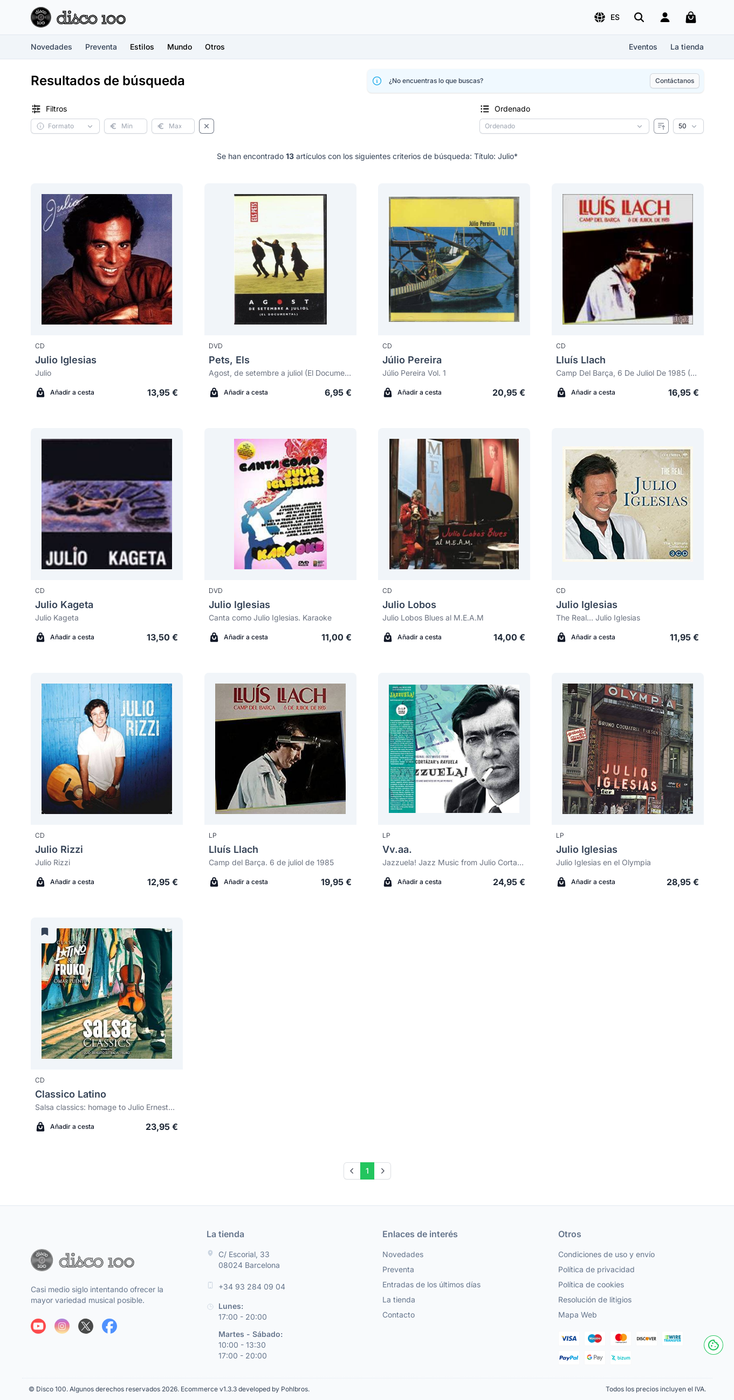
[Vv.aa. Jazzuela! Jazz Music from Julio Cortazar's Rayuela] (454, 749)
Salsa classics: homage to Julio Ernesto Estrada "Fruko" (107, 1107)
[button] (606, 17)
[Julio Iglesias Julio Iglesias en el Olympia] (628, 749)
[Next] (382, 1171)
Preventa (101, 46)
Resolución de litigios (595, 1299)
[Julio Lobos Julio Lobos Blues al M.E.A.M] (454, 504)
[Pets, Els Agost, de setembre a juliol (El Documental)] (280, 259)
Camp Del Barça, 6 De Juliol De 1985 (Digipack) (627, 372)
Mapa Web (577, 1314)
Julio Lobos (409, 604)
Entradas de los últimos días (431, 1284)
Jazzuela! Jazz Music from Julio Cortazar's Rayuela (454, 862)
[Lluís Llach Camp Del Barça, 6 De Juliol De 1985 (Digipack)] (628, 259)
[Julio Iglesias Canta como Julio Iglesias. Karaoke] (280, 504)
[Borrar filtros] (206, 126)
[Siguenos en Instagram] (62, 1326)
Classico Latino (70, 1094)
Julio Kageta (64, 604)
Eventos (643, 46)
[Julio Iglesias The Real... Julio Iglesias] (628, 504)
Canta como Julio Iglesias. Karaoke (270, 617)
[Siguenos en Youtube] (38, 1326)
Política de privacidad (596, 1269)
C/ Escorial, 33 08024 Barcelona (249, 1260)
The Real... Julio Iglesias (598, 617)
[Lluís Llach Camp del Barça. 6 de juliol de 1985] (280, 749)
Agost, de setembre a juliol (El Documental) (280, 372)
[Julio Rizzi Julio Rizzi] (107, 749)
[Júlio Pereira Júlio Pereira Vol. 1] (454, 259)
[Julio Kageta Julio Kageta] (107, 504)
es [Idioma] (606, 17)
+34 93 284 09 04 (251, 1286)
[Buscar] (639, 17)
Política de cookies (591, 1284)
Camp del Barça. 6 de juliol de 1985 (271, 862)
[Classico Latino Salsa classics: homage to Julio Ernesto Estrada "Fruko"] (107, 994)
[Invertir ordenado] (661, 126)
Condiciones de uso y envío (606, 1254)
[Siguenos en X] (85, 1326)
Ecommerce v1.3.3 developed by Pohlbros (244, 1389)
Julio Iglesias (66, 359)
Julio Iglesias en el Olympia (603, 862)
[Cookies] (713, 1345)
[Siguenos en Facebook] (109, 1326)
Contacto (398, 1314)
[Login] (665, 17)
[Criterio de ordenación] (564, 126)
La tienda (687, 46)
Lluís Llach (581, 359)
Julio (43, 372)
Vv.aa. (397, 849)
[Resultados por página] (688, 126)
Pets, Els (229, 359)
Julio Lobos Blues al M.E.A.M (433, 617)
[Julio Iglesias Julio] (107, 259)
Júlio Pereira (412, 359)
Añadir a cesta (64, 392)
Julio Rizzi (59, 849)
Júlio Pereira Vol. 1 (414, 372)
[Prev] (352, 1171)
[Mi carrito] (691, 17)
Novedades (51, 46)
